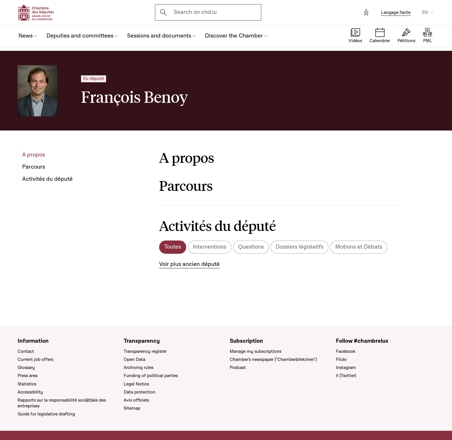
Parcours (33, 167)
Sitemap (132, 408)
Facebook (345, 351)
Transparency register (145, 351)
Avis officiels (136, 400)
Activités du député (47, 179)
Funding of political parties (151, 376)
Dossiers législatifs (299, 247)
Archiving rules (138, 367)
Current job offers (35, 359)
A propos (33, 155)
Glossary (26, 367)
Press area (27, 376)
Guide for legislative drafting (46, 414)
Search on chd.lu (195, 12)
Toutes (172, 247)
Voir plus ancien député (189, 264)
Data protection (139, 392)
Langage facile (395, 12)
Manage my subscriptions (255, 351)
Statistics (27, 384)
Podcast (238, 367)
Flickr (341, 359)
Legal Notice (136, 384)
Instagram (346, 367)
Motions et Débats (358, 247)
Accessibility (30, 392)
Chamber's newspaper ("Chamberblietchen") (273, 359)
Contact (26, 351)
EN (425, 12)
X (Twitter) (346, 376)
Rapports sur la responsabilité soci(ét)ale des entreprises (62, 403)
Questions (251, 247)
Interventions (209, 247)
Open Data (134, 359)
